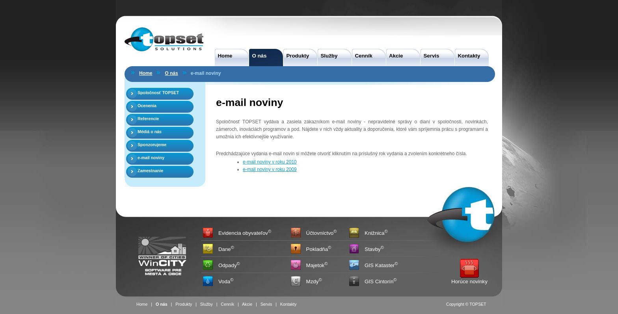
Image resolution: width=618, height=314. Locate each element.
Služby (327, 56)
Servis (430, 56)
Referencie (148, 118)
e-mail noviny (151, 157)
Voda (224, 282)
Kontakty (467, 56)
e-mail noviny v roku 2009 (270, 169)
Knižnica (374, 233)
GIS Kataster (380, 266)
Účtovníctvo (320, 233)
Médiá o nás (150, 131)
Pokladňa (317, 250)
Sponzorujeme (152, 144)
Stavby (373, 250)
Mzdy (312, 282)
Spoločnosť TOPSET (158, 92)
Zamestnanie (150, 170)
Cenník (362, 56)
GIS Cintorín (379, 282)
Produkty (296, 56)
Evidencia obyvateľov (243, 233)
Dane (224, 250)
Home (223, 56)
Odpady (227, 266)
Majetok (315, 266)
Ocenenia (147, 105)
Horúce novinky (469, 281)
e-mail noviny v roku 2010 (270, 162)
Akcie (394, 56)
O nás (257, 56)
